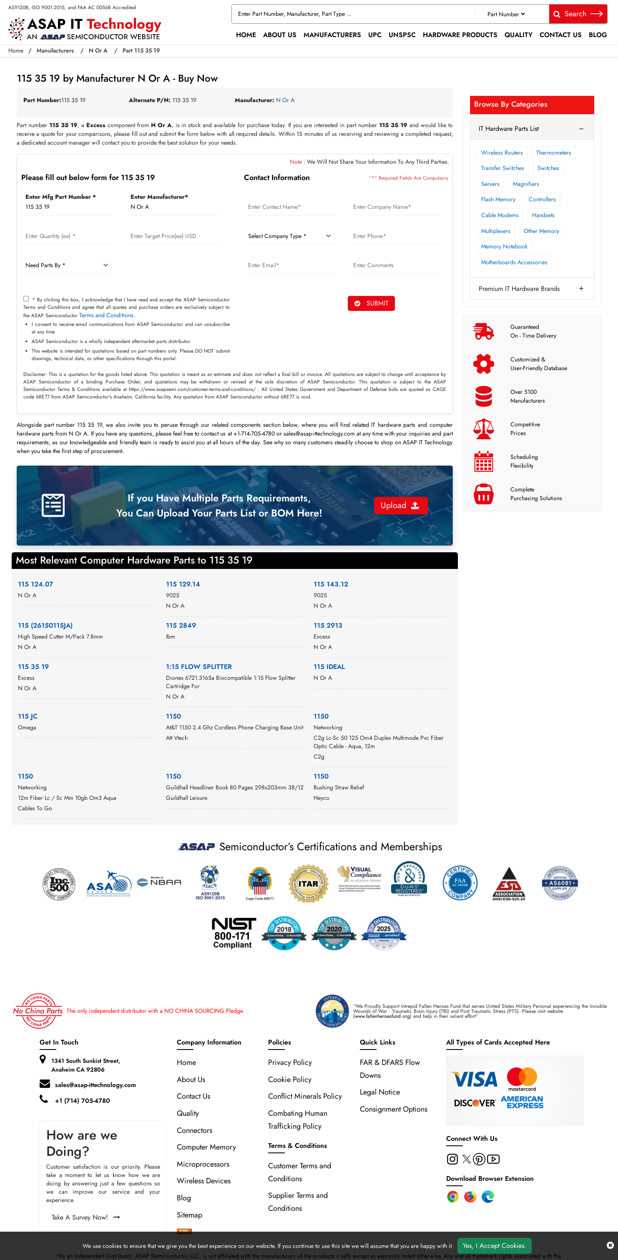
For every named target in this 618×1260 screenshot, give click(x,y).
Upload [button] (400, 505)
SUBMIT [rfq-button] (371, 303)
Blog (598, 35)
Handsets (543, 215)
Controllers (542, 199)
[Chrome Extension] (453, 1196)
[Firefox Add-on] (470, 1196)
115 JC (28, 716)
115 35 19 (33, 666)
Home (246, 35)
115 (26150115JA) (45, 625)
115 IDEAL (329, 666)
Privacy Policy (290, 1062)
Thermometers (553, 152)
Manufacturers (332, 35)
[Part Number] (506, 14)
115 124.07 (35, 584)
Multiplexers (495, 231)
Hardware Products (460, 35)
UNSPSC (402, 35)
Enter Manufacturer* (159, 197)
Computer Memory (206, 1147)
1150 (173, 716)
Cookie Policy (290, 1079)
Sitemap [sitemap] (194, 1215)
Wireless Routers (502, 152)
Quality (519, 35)
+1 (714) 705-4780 (82, 1100)
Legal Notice (380, 1092)
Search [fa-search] (578, 13)
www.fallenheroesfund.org (382, 1016)
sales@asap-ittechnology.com (95, 1085)
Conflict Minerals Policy (305, 1096)
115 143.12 (331, 584)
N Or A (98, 50)
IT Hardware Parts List (509, 128)
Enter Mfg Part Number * (60, 197)
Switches (548, 168)
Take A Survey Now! (86, 1217)
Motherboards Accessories (514, 262)
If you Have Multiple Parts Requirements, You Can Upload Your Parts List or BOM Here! (219, 505)
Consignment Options (393, 1109)
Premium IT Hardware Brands (519, 288)
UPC (375, 35)
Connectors (194, 1130)
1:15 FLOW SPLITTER (199, 666)
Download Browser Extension (490, 1178)
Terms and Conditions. (107, 315)
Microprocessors (203, 1164)
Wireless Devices (204, 1180)
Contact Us (561, 35)
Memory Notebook (504, 246)
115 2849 (181, 625)
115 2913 (328, 625)
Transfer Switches (502, 168)
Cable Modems (500, 215)
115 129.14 (183, 584)
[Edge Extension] (488, 1196)
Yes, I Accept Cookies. (494, 1245)
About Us (279, 35)
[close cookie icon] (610, 1246)
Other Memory (541, 231)
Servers (490, 184)
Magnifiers (526, 184)
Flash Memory (498, 199)
